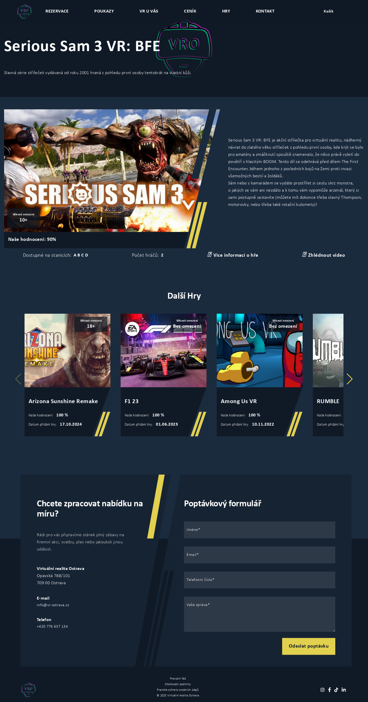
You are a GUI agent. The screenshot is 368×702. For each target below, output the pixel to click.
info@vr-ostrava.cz (53, 605)
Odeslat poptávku (309, 646)
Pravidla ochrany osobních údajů (178, 690)
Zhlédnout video (323, 255)
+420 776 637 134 (52, 627)
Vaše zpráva (197, 605)
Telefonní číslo (199, 580)
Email (192, 555)
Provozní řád (178, 678)
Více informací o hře (232, 255)
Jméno (192, 530)
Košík (329, 11)
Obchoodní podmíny (178, 684)
